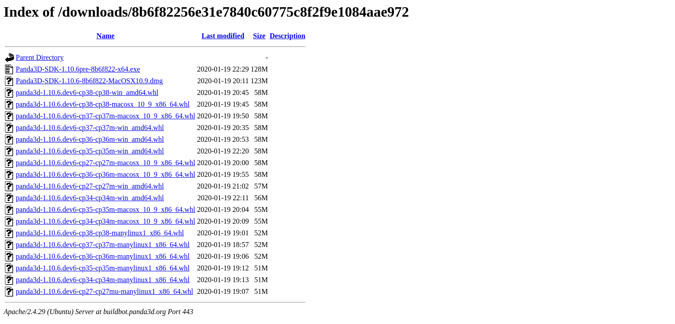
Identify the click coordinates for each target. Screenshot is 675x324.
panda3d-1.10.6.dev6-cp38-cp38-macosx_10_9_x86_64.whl (103, 104)
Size (259, 36)
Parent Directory (40, 57)
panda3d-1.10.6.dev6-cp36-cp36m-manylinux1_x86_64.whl (103, 256)
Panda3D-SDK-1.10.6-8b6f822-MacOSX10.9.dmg (89, 81)
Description (287, 36)
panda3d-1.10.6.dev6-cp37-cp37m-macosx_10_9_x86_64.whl (105, 116)
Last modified (222, 36)
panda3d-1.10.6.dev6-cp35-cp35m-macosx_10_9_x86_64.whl (105, 209)
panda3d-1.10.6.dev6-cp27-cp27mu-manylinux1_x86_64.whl (104, 291)
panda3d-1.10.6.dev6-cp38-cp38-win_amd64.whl (87, 92)
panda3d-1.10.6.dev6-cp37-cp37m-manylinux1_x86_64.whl (103, 244)
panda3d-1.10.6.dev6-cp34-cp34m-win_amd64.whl (90, 198)
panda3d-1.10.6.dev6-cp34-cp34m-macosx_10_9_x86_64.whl (105, 221)
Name (105, 36)
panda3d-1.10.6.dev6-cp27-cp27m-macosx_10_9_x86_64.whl (105, 162)
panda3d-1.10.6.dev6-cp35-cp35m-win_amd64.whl (90, 151)
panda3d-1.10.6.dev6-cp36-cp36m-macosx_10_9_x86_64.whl (105, 174)
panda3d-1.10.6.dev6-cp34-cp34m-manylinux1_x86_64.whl (103, 280)
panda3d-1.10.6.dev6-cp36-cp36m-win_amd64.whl (90, 139)
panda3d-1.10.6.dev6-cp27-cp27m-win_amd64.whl (90, 186)
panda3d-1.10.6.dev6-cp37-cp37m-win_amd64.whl (90, 127)
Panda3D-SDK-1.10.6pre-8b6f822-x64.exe (78, 69)
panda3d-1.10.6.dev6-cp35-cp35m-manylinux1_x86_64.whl (103, 268)
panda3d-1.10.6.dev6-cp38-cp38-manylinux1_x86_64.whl (100, 233)
